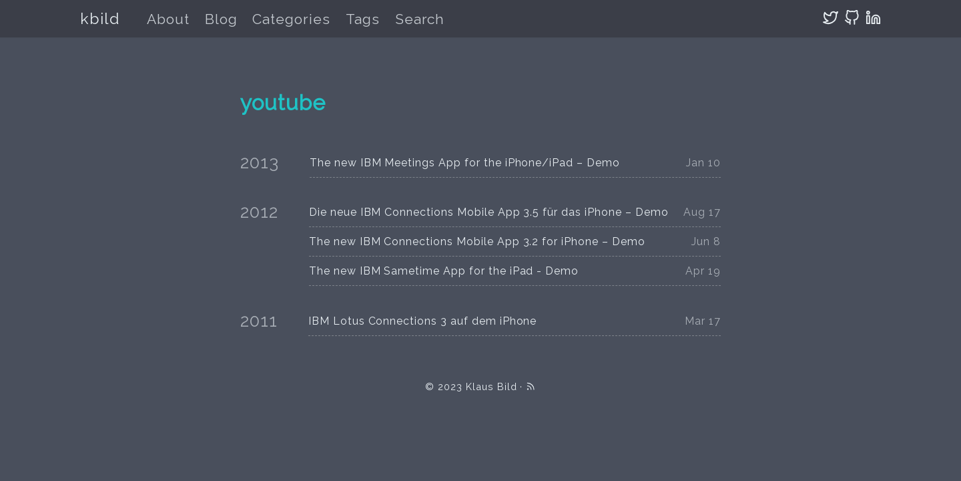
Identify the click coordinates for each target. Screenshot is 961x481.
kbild (99, 18)
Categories (291, 19)
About (168, 19)
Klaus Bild (491, 386)
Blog (221, 19)
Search (420, 19)
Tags (363, 19)
